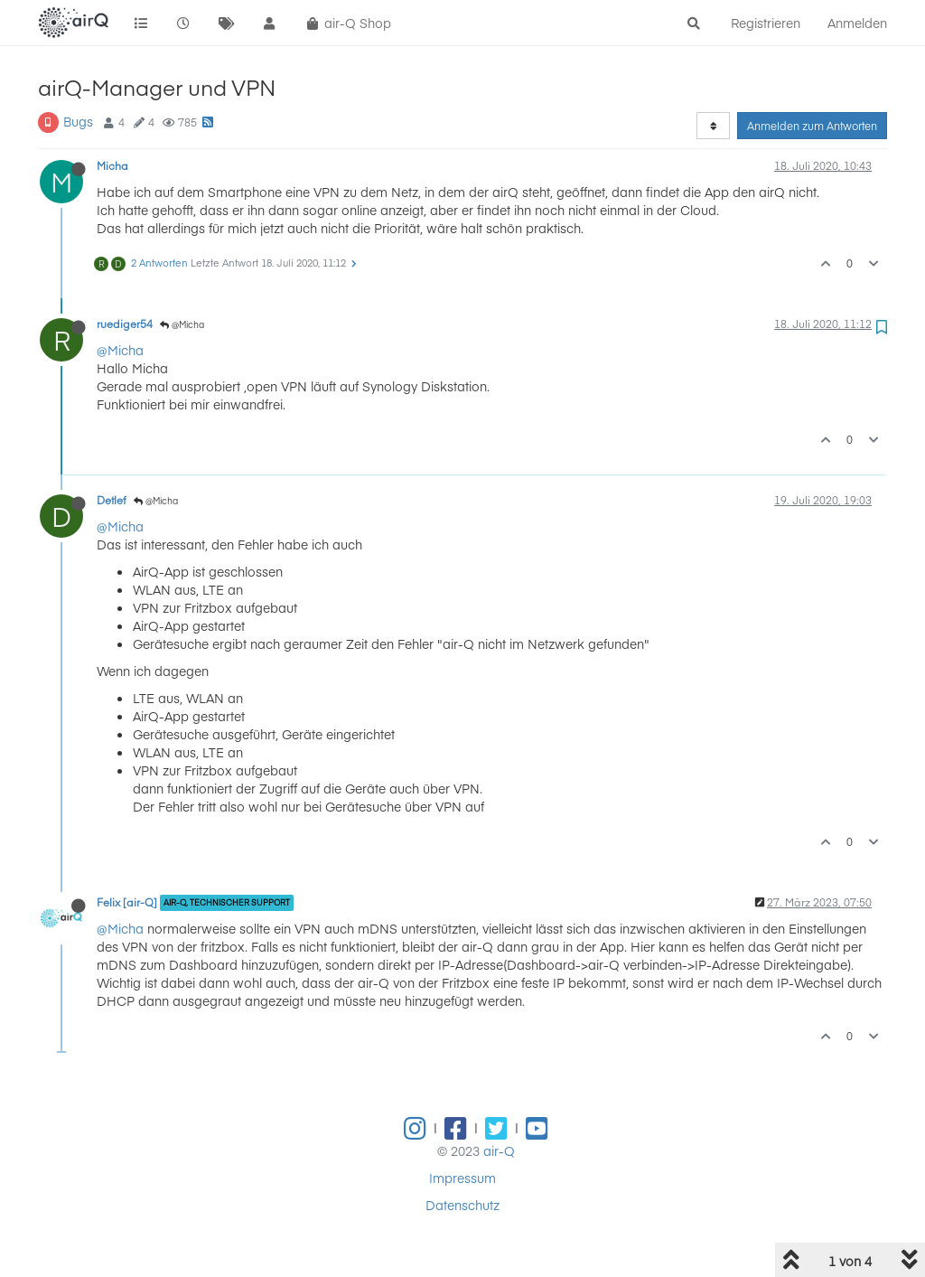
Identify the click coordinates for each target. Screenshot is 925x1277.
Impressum (462, 1178)
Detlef (111, 500)
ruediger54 (125, 323)
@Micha (182, 324)
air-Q (499, 1150)
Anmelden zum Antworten (812, 125)
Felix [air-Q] (127, 902)
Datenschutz (462, 1205)
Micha (112, 165)
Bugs (78, 121)
